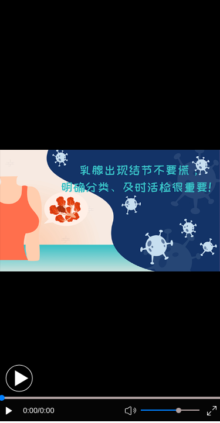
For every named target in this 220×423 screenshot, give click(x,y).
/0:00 (46, 410)
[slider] (178, 410)
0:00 (30, 410)
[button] (19, 378)
